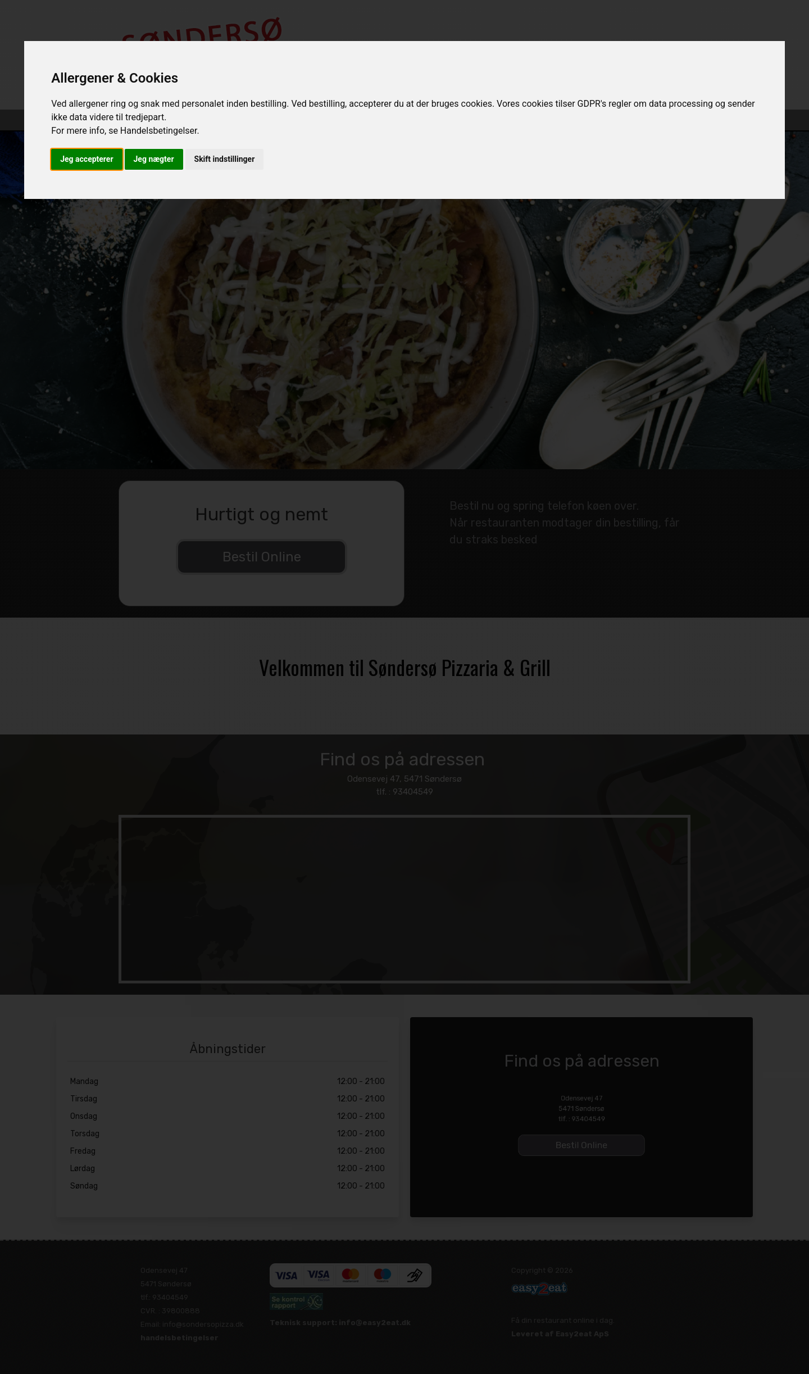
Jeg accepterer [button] (86, 159)
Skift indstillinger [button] (224, 159)
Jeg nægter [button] (154, 159)
